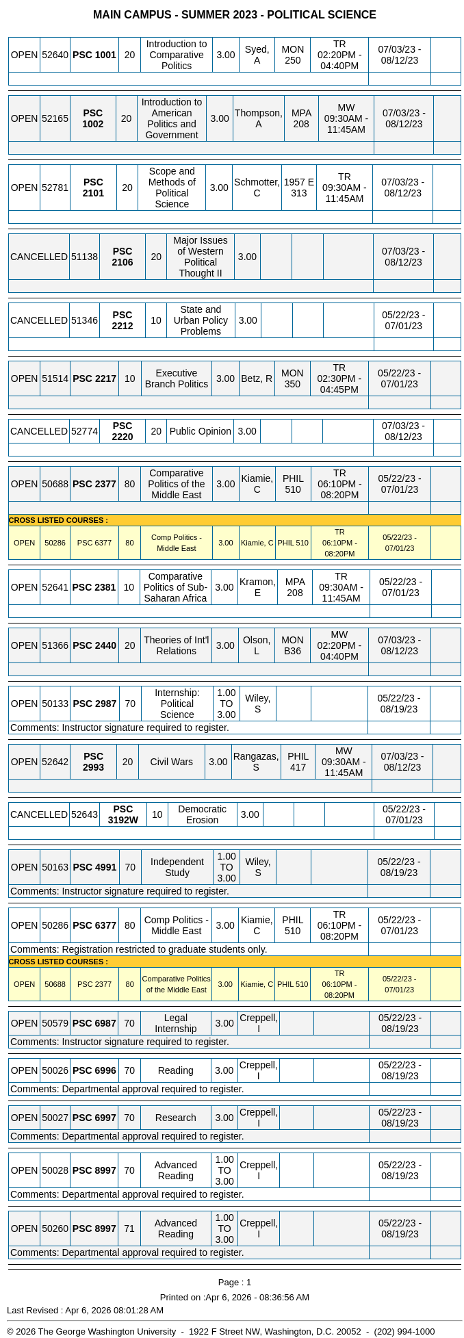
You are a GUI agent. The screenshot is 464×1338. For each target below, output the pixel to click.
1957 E (299, 182)
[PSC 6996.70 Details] (105, 1070)
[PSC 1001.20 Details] (105, 54)
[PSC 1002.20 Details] (92, 123)
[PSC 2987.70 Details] (105, 703)
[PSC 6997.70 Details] (105, 1117)
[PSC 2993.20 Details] (93, 767)
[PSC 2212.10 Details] (122, 325)
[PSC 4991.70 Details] (105, 867)
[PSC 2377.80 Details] (105, 483)
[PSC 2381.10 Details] (105, 587)
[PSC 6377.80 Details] (103, 543)
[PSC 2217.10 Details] (105, 378)
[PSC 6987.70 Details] (105, 1023)
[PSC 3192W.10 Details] (123, 819)
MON (293, 49)
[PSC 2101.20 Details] (93, 193)
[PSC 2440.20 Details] (105, 645)
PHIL (293, 478)
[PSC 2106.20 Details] (122, 262)
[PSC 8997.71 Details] (105, 1228)
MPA (301, 112)
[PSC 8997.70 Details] (105, 1170)
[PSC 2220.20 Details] (122, 436)
